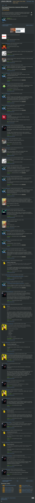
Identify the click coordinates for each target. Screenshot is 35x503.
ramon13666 (9, 338)
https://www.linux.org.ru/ (4, 499)
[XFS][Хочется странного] (26, 490)
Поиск (17, 2)
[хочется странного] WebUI (26, 489)
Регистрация (29, 1)
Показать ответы (9, 62)
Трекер (14, 2)
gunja (8, 205)
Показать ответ (9, 55)
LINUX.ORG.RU (6, 1)
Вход (33, 1)
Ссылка (3, 22)
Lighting (8, 54)
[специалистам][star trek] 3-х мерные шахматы (7, 25)
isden (8, 61)
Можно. (6, 363)
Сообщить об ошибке (4, 498)
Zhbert (8, 300)
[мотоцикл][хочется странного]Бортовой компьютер (15, 7)
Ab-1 (8, 121)
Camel (8, 319)
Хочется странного (8, 490)
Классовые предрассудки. (9, 353)
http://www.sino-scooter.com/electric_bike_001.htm (15, 276)
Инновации (7, 138)
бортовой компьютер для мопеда (10, 485)
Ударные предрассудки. (9, 291)
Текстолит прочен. (8, 422)
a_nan (8, 46)
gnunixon (8, 18)
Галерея (17, 1)
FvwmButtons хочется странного (27, 486)
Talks (6, 5)
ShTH (8, 39)
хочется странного (6, 10)
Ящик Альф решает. (8, 455)
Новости (14, 1)
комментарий (7, 43)
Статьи (21, 1)
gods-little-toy (9, 89)
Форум (24, 1)
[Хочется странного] (8, 489)
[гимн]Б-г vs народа (29, 25)
